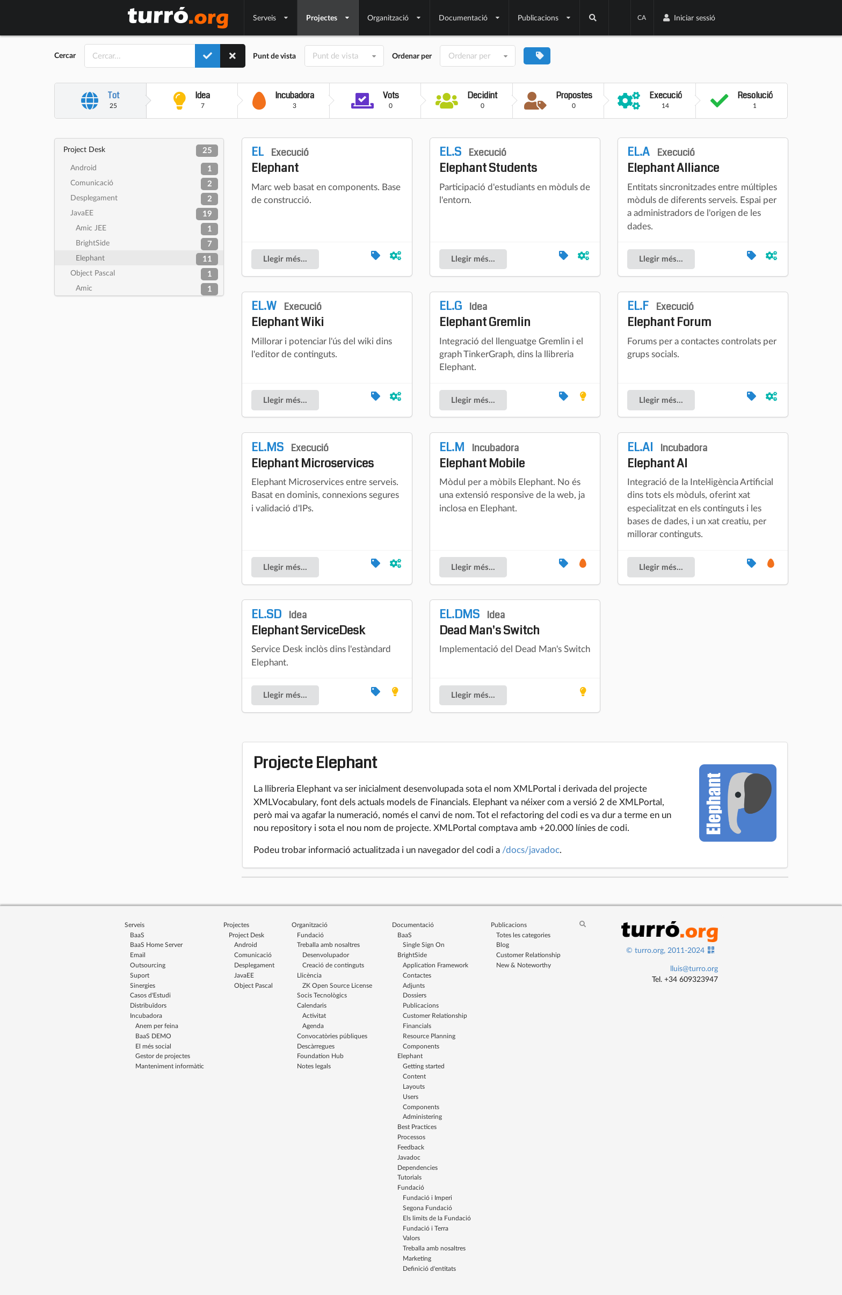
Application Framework (435, 965)
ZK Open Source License (337, 985)
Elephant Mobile (482, 455)
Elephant (147, 259)
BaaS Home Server (156, 944)
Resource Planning (429, 1036)
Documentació (469, 17)
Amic (147, 289)
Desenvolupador (325, 955)
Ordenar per (412, 56)
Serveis (271, 17)
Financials (417, 1026)
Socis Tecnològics (322, 995)
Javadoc (408, 1157)
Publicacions (544, 17)
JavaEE (144, 214)
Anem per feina (156, 1026)
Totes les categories (523, 935)
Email (138, 955)
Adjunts (414, 985)
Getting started (424, 1066)
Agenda (313, 1026)
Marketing (417, 1258)
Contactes (417, 975)
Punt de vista (274, 56)
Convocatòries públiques (332, 1036)
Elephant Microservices (312, 455)
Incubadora (146, 1015)
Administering (422, 1116)
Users (410, 1097)
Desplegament (144, 199)
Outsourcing (147, 965)
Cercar (65, 55)
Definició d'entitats (429, 1268)
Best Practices (417, 1127)
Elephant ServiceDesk (308, 622)
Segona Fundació (427, 1208)
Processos (411, 1137)
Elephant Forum (669, 314)
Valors (411, 1238)
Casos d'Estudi (150, 995)
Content (414, 1076)
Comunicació (144, 184)
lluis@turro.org (694, 968)
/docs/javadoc (531, 849)
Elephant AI (667, 455)
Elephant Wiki (287, 314)
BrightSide (147, 244)
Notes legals (314, 1066)
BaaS (137, 935)
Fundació (310, 935)
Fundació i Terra (425, 1228)
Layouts (414, 1086)
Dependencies (417, 1167)
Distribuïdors (148, 1005)
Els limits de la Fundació (437, 1218)
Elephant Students (488, 160)
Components (421, 1046)
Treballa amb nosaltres (328, 944)
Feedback (410, 1147)
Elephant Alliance (673, 160)
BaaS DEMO (153, 1036)
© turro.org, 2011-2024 (665, 949)
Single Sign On (424, 944)
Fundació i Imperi (427, 1197)
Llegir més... (285, 258)
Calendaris (311, 1005)
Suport (139, 975)
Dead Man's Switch (489, 622)
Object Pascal (144, 274)
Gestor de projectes (162, 1056)
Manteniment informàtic (169, 1066)
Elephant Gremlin (485, 314)
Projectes (328, 17)
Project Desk (140, 150)
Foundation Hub (320, 1056)
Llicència (309, 975)
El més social (153, 1046)
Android (144, 169)
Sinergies (142, 985)
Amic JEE (147, 229)
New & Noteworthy (523, 965)
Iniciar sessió (688, 17)
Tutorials (409, 1177)
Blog (502, 944)
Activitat (314, 1015)
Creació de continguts (333, 965)
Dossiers (414, 995)
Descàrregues (316, 1046)
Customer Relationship (435, 1015)
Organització (394, 17)
